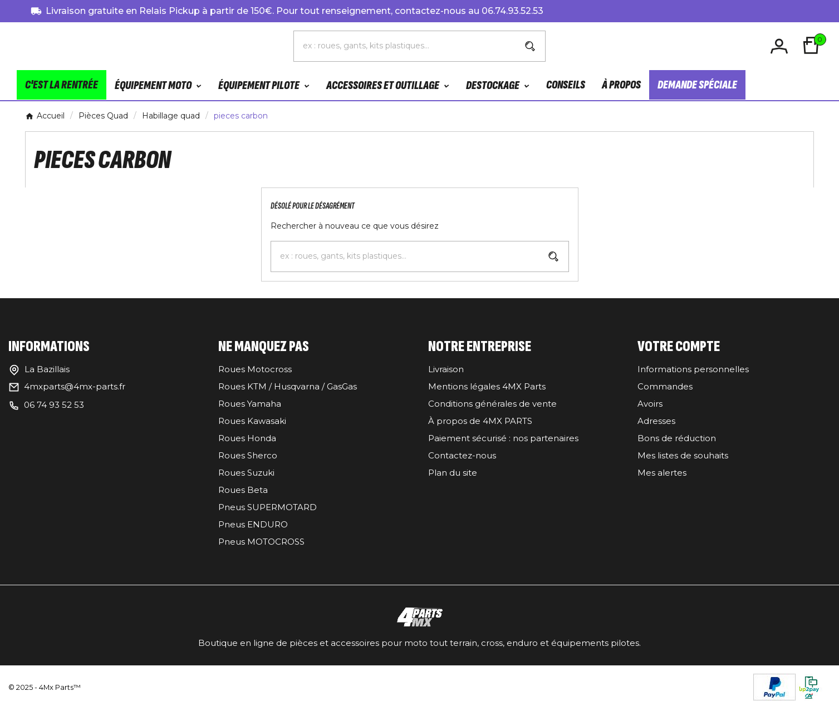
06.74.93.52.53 (512, 11)
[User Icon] (781, 47)
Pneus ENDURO (253, 526)
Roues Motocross (255, 371)
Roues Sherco (247, 457)
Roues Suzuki (246, 475)
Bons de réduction (676, 440)
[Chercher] (404, 46)
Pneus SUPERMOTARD (267, 509)
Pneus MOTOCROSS (261, 544)
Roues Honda (247, 440)
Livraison (446, 371)
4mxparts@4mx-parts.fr (74, 388)
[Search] (530, 47)
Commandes (665, 388)
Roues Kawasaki (252, 423)
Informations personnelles (693, 371)
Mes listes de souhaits (682, 457)
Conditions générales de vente (492, 406)
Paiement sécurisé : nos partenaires (503, 440)
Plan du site (452, 475)
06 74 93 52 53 (54, 407)
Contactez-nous (462, 457)
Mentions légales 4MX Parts (487, 388)
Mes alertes (661, 475)
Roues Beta (243, 492)
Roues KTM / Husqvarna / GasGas (287, 388)
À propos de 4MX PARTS (480, 423)
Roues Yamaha (249, 406)
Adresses (656, 423)
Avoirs (650, 406)
